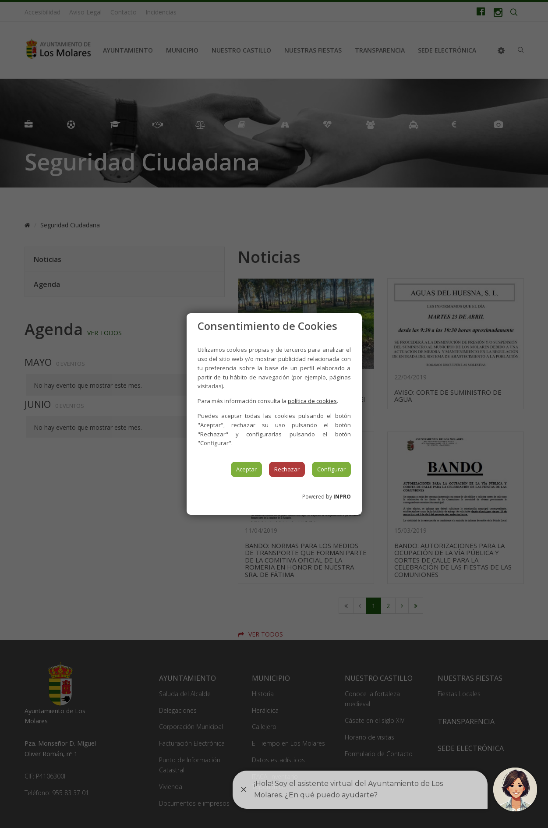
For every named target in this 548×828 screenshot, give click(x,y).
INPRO (342, 496)
